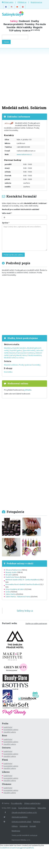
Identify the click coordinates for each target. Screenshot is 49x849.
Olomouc (6, 784)
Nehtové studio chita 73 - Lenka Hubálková (22, 579)
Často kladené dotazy (27, 808)
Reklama (36, 821)
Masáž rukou (21, 355)
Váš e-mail (6, 213)
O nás (14, 808)
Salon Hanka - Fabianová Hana (18, 596)
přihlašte (27, 390)
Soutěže (11, 27)
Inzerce (31, 30)
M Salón (9, 575)
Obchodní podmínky (20, 817)
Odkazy (15, 826)
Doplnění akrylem (19, 348)
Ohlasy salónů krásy (32, 803)
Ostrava (6, 747)
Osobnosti (24, 21)
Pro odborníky (16, 803)
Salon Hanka (11, 594)
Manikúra (8, 348)
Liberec (6, 772)
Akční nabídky (24, 27)
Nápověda (42, 808)
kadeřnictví (8, 727)
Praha (5, 723)
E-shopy (8, 368)
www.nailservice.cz (24, 154)
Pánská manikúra (34, 355)
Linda (8, 592)
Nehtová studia (11, 344)
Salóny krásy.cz (25, 610)
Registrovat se (36, 2)
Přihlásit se (22, 2)
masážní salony (10, 732)
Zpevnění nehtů (29, 350)
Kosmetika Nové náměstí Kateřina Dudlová (22, 584)
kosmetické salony (11, 729)
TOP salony (15, 30)
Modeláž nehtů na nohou (14, 357)
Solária (7, 361)
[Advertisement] (24, 76)
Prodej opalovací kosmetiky (30, 365)
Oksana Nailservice (13, 570)
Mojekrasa (16, 831)
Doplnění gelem (16, 350)
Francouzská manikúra (25, 353)
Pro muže (41, 24)
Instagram (24, 826)
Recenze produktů (13, 24)
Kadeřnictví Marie (12, 577)
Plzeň (5, 759)
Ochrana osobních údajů (21, 821)
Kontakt (33, 826)
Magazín (37, 27)
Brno (4, 735)
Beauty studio (11, 572)
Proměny (29, 24)
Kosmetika (8, 372)
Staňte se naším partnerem (36, 623)
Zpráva (5, 223)
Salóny (14, 21)
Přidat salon (7, 2)
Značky (35, 21)
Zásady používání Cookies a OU (24, 812)
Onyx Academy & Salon (15, 589)
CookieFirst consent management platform (17, 848)
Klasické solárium (11, 365)
